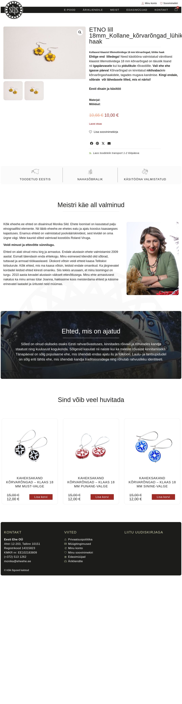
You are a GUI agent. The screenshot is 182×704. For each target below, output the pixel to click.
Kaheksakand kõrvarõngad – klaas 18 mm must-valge (29, 482)
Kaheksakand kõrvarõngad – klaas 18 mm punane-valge (91, 482)
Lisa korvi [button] (40, 497)
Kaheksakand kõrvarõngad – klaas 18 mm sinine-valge (152, 482)
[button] (80, 32)
